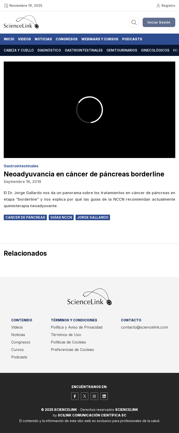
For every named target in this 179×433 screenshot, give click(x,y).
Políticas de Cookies (68, 342)
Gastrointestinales (84, 50)
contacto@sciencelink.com (144, 327)
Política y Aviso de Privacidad (76, 327)
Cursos (17, 349)
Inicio (9, 39)
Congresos (67, 39)
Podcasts (132, 39)
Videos (24, 39)
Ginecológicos (155, 50)
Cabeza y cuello (19, 50)
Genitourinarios (122, 50)
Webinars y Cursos (99, 39)
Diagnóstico (49, 50)
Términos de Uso (66, 334)
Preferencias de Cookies (72, 349)
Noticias (43, 39)
